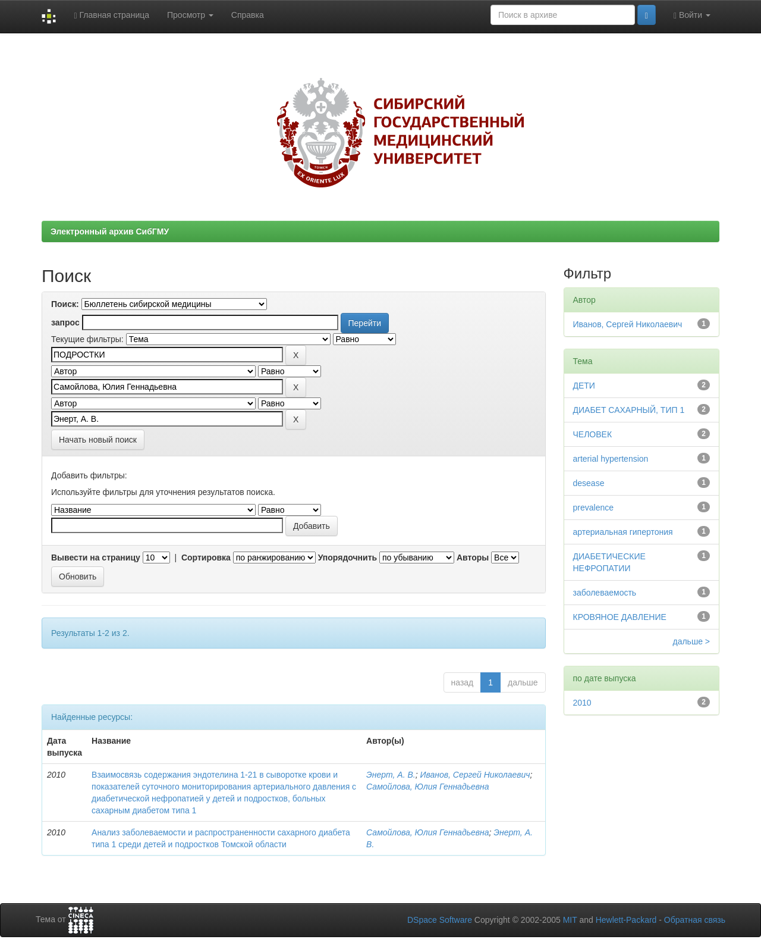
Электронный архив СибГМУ (110, 231)
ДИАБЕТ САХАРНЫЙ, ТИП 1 (629, 410)
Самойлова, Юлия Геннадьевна (427, 786)
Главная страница (111, 15)
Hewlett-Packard (626, 920)
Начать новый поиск (98, 439)
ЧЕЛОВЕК (592, 434)
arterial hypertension (611, 458)
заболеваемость (605, 592)
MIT (570, 920)
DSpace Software (439, 920)
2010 (582, 702)
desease (589, 483)
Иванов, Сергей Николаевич (475, 774)
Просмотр (190, 15)
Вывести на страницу (95, 557)
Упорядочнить (347, 557)
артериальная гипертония (623, 532)
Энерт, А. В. (391, 774)
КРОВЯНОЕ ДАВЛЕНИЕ (619, 617)
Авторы (473, 557)
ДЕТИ (584, 385)
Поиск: (65, 304)
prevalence (593, 507)
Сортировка (206, 557)
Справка (247, 15)
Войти (692, 15)
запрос (65, 322)
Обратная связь (694, 920)
